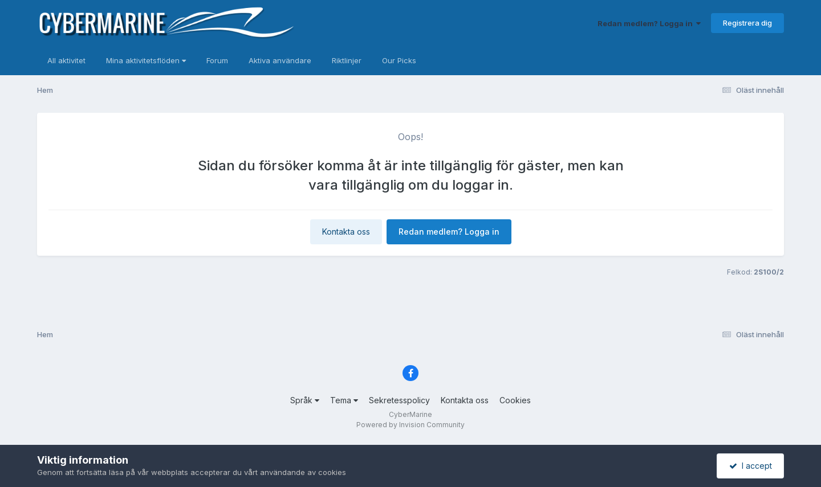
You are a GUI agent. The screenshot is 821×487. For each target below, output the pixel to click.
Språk (304, 400)
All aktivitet (66, 60)
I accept (750, 465)
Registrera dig (747, 22)
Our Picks (399, 60)
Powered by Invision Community (410, 424)
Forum (217, 60)
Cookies (515, 400)
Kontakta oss (346, 231)
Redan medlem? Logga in (649, 23)
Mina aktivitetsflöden (146, 60)
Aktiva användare (280, 60)
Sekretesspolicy (399, 400)
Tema (344, 400)
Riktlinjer (346, 60)
